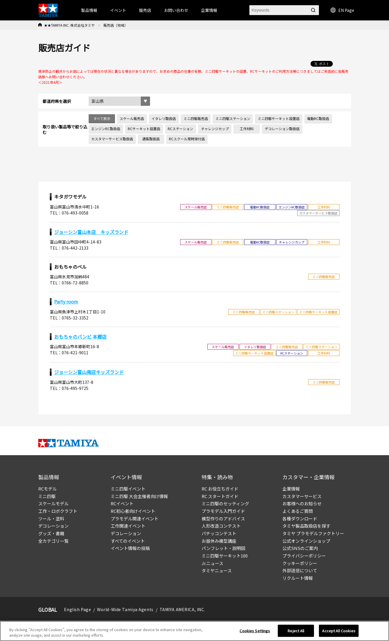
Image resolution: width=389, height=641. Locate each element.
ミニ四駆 (47, 496)
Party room (66, 301)
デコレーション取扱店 (282, 128)
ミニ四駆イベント (128, 489)
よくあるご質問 (297, 511)
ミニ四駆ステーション (232, 118)
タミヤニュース (217, 570)
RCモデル (47, 489)
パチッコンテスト (219, 533)
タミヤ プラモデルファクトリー (313, 533)
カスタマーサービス (302, 496)
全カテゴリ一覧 (53, 541)
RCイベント (122, 503)
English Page (77, 609)
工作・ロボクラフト (57, 511)
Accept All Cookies (338, 630)
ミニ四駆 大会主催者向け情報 (139, 496)
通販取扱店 (151, 138)
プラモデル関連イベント (134, 518)
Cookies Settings (255, 630)
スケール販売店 (132, 118)
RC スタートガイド (220, 496)
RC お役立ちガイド (220, 489)
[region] (194, 631)
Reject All (296, 630)
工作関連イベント (128, 526)
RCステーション (180, 128)
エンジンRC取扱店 (105, 128)
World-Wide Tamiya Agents (125, 609)
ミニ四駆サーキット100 (225, 556)
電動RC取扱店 (318, 118)
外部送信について (299, 570)
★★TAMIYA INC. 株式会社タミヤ (69, 25)
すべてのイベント (128, 541)
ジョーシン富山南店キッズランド (89, 371)
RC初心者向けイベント (133, 511)
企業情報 (291, 489)
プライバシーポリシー (304, 556)
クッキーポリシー (299, 563)
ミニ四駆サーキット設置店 (278, 118)
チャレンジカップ (215, 128)
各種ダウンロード (299, 518)
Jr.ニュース (212, 563)
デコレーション (53, 526)
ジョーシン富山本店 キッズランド (91, 231)
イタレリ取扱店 (163, 118)
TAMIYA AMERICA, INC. (182, 609)
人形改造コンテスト (221, 526)
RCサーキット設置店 (144, 128)
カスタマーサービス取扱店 (112, 138)
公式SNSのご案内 (300, 548)
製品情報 (89, 10)
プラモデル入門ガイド (223, 511)
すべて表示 (101, 118)
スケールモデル (53, 503)
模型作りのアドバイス (223, 518)
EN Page (342, 10)
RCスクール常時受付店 (187, 138)
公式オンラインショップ (306, 541)
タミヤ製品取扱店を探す (306, 526)
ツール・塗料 (51, 518)
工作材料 (247, 128)
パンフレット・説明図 (223, 548)
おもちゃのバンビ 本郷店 (80, 336)
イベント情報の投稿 (130, 548)
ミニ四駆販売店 (196, 118)
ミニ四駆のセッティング (225, 503)
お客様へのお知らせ (302, 503)
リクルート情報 (297, 578)
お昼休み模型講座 (219, 541)
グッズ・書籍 (51, 533)
